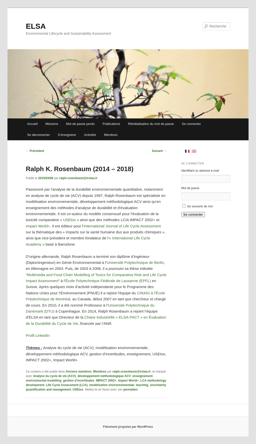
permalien (130, 389)
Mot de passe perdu (80, 124)
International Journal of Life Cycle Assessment (122, 226)
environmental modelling (43, 380)
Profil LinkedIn (38, 335)
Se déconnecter (38, 135)
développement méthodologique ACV (104, 376)
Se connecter (191, 124)
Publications (111, 124)
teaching (142, 385)
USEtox (69, 220)
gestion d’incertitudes (78, 380)
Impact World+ (38, 226)
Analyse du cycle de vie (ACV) (54, 376)
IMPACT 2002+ (106, 380)
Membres (111, 135)
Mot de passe (190, 188)
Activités (90, 135)
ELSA (36, 26)
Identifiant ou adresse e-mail (200, 170)
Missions (52, 124)
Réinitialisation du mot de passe (151, 124)
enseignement (142, 376)
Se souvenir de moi (200, 206)
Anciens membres (79, 371)
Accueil (32, 124)
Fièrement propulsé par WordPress (128, 427)
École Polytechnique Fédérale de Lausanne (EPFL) (108, 281)
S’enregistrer (67, 135)
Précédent (35, 151)
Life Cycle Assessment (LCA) (67, 385)
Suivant (159, 151)
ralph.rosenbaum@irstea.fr (78, 178)
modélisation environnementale (111, 385)
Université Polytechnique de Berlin (135, 262)
